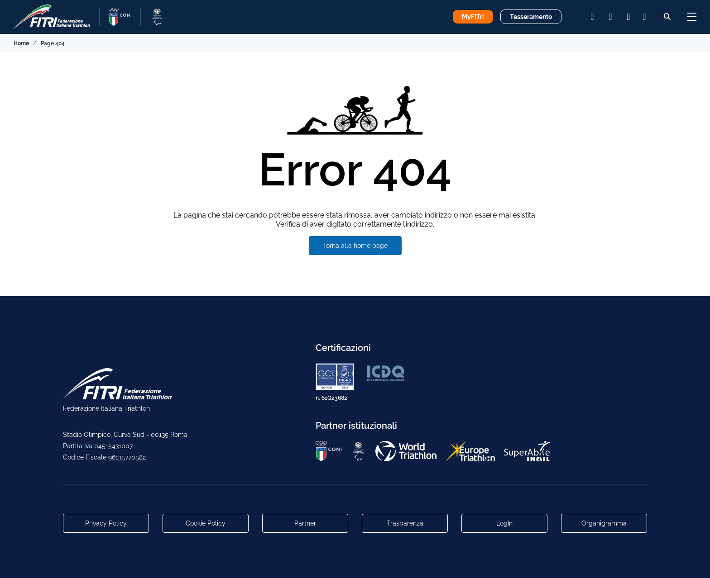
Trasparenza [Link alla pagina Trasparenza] (405, 523)
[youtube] (628, 16)
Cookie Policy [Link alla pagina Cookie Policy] (205, 523)
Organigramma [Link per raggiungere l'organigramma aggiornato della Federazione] (604, 523)
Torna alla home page (355, 245)
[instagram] (592, 16)
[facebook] (610, 16)
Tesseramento (531, 16)
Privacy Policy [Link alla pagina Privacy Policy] (106, 523)
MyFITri (473, 16)
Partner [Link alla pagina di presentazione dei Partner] (305, 523)
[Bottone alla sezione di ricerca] (667, 16)
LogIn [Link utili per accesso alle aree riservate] (504, 523)
